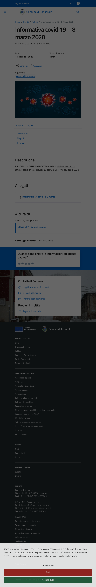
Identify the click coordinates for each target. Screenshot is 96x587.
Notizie (18, 449)
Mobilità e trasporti (23, 418)
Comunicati (20, 453)
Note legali (19, 545)
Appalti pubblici (21, 389)
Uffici (17, 342)
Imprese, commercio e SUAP (27, 414)
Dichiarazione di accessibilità (27, 549)
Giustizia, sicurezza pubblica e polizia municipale (35, 410)
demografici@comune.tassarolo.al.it (36, 505)
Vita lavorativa (21, 434)
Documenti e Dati (22, 363)
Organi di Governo (22, 346)
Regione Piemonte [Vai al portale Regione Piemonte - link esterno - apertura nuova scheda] (22, 3)
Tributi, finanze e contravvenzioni (29, 426)
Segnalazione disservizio (25, 525)
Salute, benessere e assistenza (28, 422)
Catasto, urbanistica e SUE (26, 397)
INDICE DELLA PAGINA (48, 125)
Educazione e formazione (25, 406)
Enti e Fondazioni (22, 359)
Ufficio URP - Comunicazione (32, 227)
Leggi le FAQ (20, 517)
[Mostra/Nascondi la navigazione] (5, 11)
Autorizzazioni (21, 393)
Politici (18, 350)
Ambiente (19, 381)
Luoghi (18, 471)
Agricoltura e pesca (23, 377)
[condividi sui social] (21, 66)
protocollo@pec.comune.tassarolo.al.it (35, 508)
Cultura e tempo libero (24, 402)
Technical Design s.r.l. (32, 579)
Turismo (18, 430)
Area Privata (20, 563)
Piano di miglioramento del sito (28, 553)
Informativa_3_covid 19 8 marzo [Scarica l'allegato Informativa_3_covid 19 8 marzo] (38, 196)
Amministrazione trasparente (27, 533)
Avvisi (17, 457)
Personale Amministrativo (26, 354)
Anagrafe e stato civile (24, 385)
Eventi (18, 475)
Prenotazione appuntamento (27, 521)
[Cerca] (78, 12)
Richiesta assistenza (23, 529)
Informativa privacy (23, 537)
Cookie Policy (20, 541)
